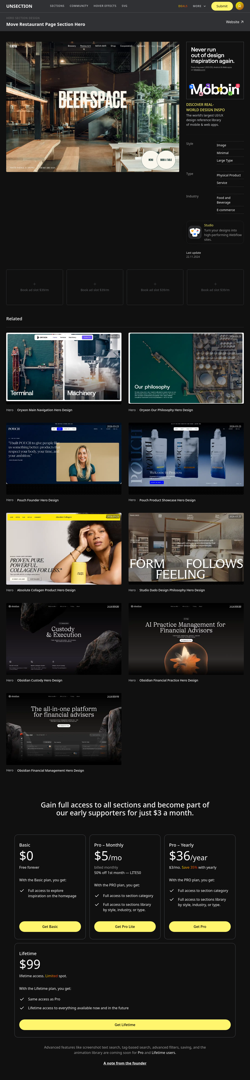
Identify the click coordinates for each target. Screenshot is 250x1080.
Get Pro (200, 926)
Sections (57, 6)
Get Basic (50, 926)
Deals (183, 6)
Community (79, 6)
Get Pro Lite (125, 926)
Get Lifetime (125, 1024)
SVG (124, 6)
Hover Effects (105, 6)
